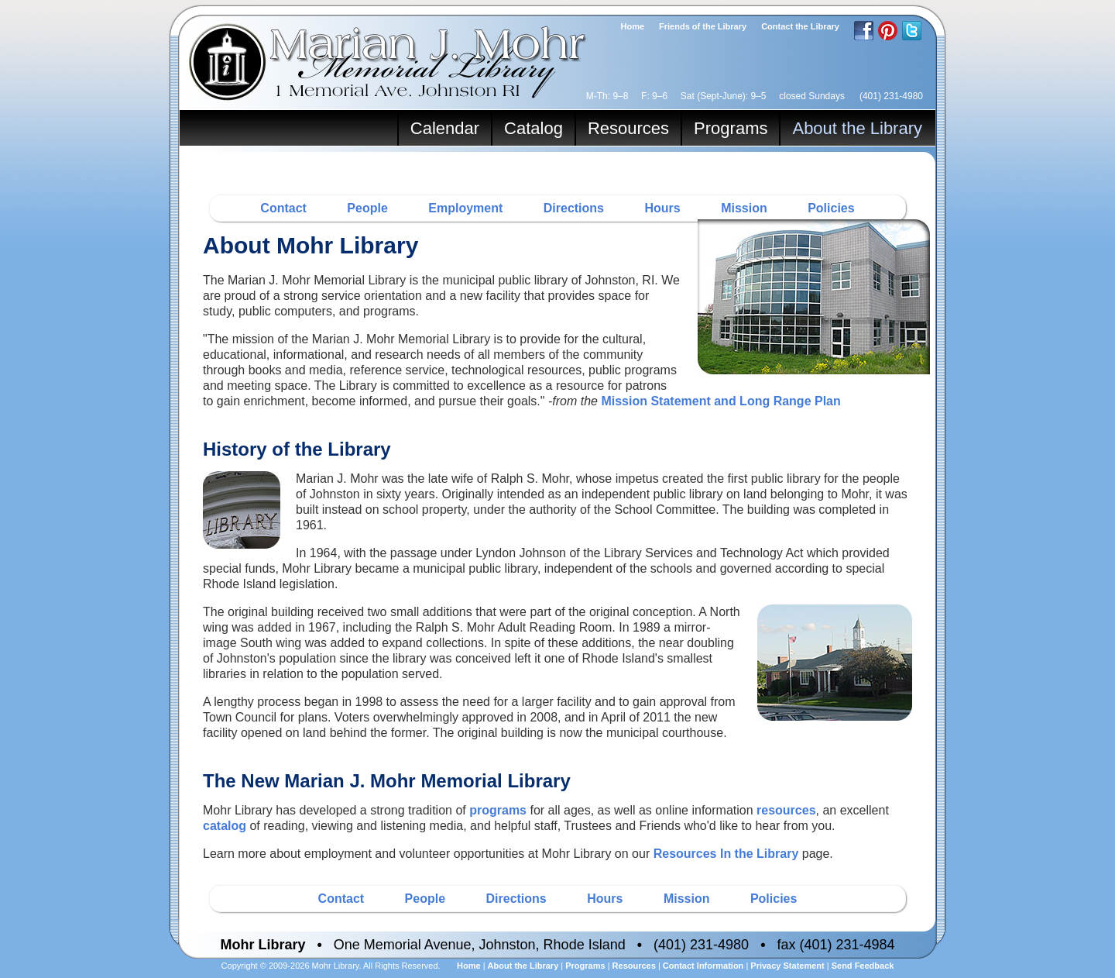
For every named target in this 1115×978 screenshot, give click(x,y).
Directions (574, 208)
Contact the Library (800, 26)
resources (786, 810)
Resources (628, 128)
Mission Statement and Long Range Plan (720, 401)
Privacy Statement (787, 965)
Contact (283, 208)
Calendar (444, 128)
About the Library (857, 128)
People (367, 208)
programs (498, 810)
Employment (465, 208)
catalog (224, 825)
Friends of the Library (702, 26)
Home (633, 26)
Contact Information (703, 965)
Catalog (533, 128)
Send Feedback (863, 965)
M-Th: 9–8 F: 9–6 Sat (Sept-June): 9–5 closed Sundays (715, 96)
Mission (744, 208)
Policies (831, 208)
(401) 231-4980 (891, 96)
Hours (662, 208)
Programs (730, 128)
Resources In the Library (726, 853)
